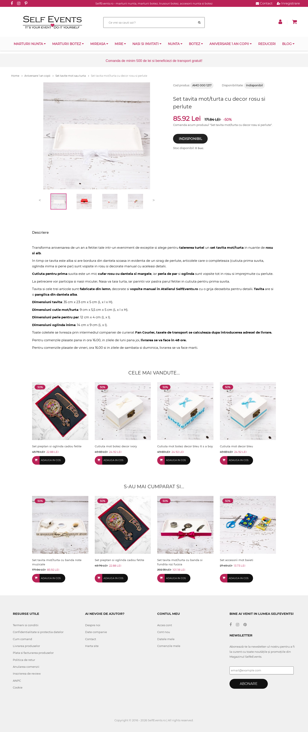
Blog (288, 44)
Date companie (96, 632)
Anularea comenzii (26, 666)
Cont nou (163, 632)
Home (16, 75)
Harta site (92, 646)
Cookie (17, 687)
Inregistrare (288, 3)
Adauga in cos (51, 460)
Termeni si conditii (25, 625)
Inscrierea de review (27, 673)
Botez (196, 44)
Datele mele (166, 639)
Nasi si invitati (146, 44)
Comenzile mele (168, 646)
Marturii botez (68, 44)
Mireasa (99, 44)
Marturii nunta (30, 44)
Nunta (175, 44)
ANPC (17, 680)
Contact (264, 3)
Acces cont (164, 625)
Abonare (249, 684)
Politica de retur (24, 660)
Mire (120, 44)
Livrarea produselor (26, 646)
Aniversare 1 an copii (230, 44)
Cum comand (22, 639)
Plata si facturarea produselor (33, 652)
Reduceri (267, 44)
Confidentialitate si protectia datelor (38, 632)
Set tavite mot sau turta (72, 75)
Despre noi (92, 625)
